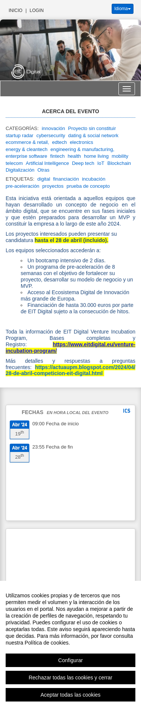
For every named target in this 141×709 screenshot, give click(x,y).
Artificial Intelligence (47, 163)
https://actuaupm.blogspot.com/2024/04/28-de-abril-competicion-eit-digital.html (70, 370)
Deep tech (83, 163)
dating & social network (93, 135)
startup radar (19, 135)
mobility (120, 156)
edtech (59, 142)
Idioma (122, 8)
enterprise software (26, 156)
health (74, 156)
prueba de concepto (88, 186)
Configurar (70, 673)
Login (37, 10)
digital (43, 179)
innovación (53, 128)
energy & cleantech (26, 149)
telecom (14, 163)
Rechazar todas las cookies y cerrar (70, 691)
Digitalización (20, 170)
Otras (44, 170)
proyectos (53, 186)
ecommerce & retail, (27, 142)
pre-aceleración (22, 186)
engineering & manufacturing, (82, 149)
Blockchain (119, 163)
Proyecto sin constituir (92, 128)
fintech (57, 156)
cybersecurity (50, 135)
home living (96, 156)
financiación (66, 179)
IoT (101, 163)
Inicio (16, 10)
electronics (81, 142)
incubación (93, 179)
